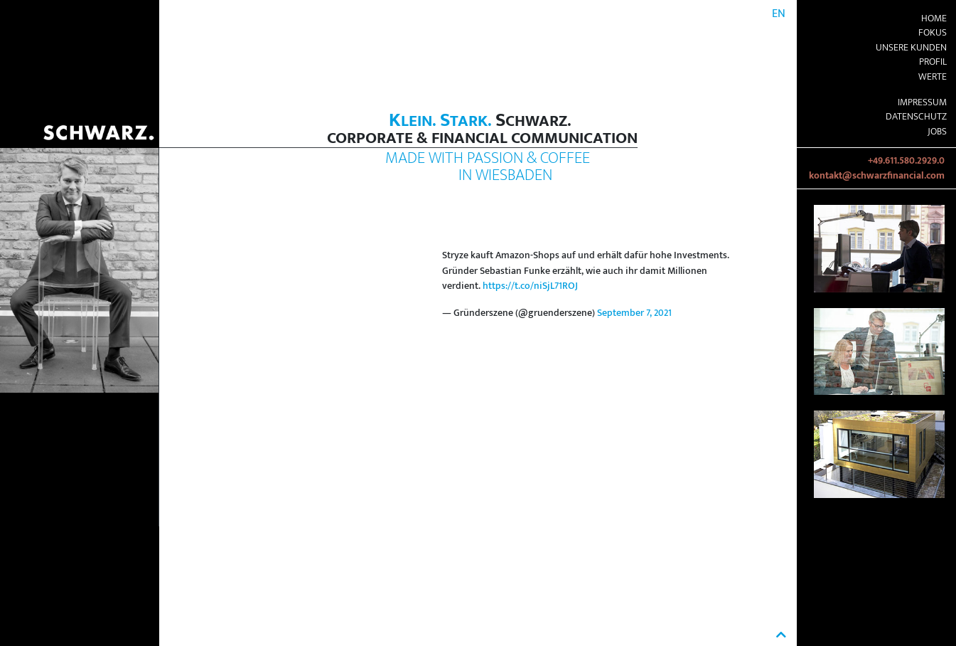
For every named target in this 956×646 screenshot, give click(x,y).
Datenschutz (916, 117)
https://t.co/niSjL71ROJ (530, 286)
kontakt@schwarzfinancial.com (877, 176)
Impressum (922, 102)
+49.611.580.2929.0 (906, 161)
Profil (933, 62)
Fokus (932, 33)
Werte (932, 77)
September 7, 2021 (634, 313)
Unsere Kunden (911, 48)
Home (934, 18)
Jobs (937, 132)
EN (778, 13)
